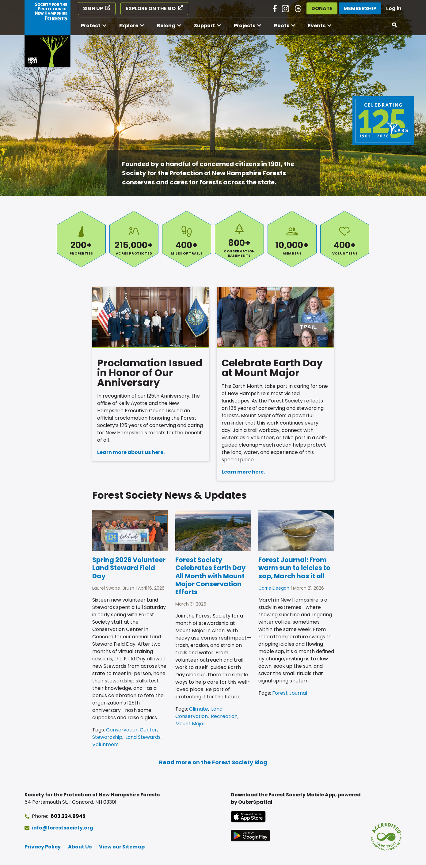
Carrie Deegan (273, 588)
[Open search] (394, 25)
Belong (166, 25)
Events (316, 25)
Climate (198, 708)
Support (204, 25)
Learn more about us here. (131, 452)
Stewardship (107, 737)
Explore (128, 25)
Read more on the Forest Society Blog (213, 762)
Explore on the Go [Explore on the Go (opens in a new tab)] (151, 8)
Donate (322, 8)
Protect (91, 25)
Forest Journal (289, 693)
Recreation (224, 716)
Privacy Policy (43, 846)
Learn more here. (243, 471)
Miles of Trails (186, 239)
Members (292, 239)
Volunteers (344, 239)
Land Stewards (143, 737)
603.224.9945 (68, 816)
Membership (360, 8)
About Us (80, 846)
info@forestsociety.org (62, 827)
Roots (281, 25)
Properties (81, 239)
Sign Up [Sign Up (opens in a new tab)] (93, 8)
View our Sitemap (122, 846)
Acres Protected (133, 239)
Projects (244, 25)
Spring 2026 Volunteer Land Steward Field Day (128, 567)
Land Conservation (199, 712)
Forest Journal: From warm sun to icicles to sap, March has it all (294, 567)
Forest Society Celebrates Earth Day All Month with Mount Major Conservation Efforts (210, 575)
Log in (393, 8)
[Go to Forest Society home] (47, 33)
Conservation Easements (239, 239)
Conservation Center (131, 729)
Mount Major (190, 723)
